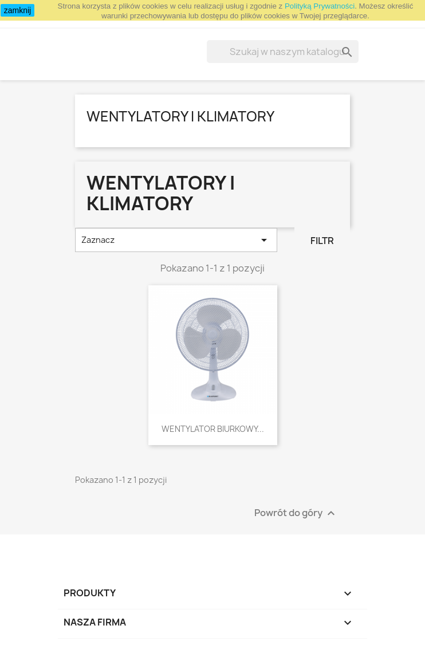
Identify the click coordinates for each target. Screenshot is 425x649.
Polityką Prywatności (320, 6)
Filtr (322, 240)
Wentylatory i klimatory (180, 116)
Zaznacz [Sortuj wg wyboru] (176, 240)
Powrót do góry (296, 513)
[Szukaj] (283, 51)
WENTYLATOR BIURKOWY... (213, 428)
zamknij (17, 10)
